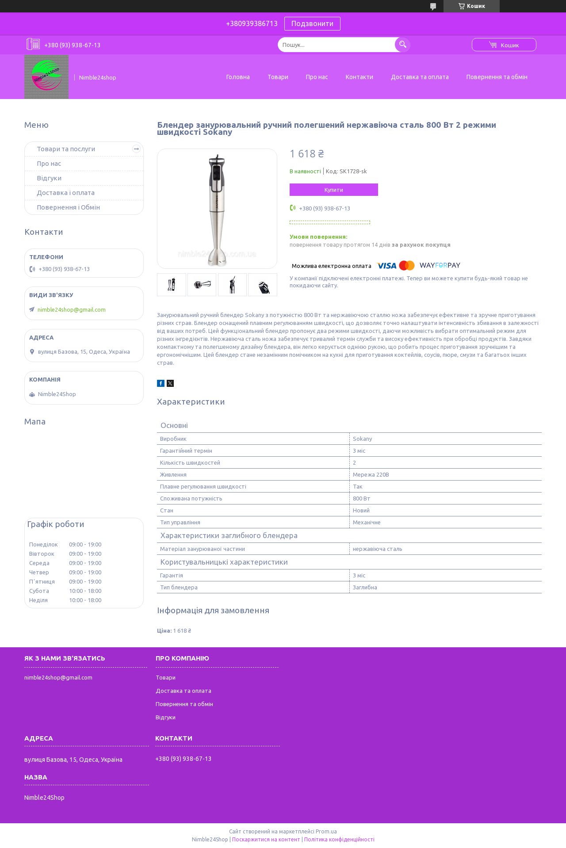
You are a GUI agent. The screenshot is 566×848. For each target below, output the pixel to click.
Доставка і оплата (66, 192)
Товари (278, 76)
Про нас (317, 76)
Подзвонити (312, 23)
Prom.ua (326, 831)
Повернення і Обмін (68, 207)
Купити (334, 190)
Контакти (359, 76)
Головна (238, 76)
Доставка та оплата (420, 76)
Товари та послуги (66, 149)
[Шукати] (402, 44)
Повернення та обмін (497, 76)
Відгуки (49, 178)
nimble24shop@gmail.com (72, 309)
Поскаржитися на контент (266, 839)
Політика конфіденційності (339, 839)
